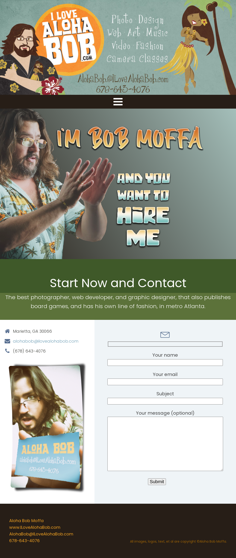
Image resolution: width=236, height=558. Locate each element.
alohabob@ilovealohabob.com (45, 341)
